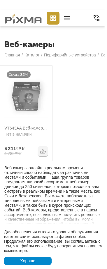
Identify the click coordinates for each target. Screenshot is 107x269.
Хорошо (27, 260)
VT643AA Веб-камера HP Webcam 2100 (24, 128)
